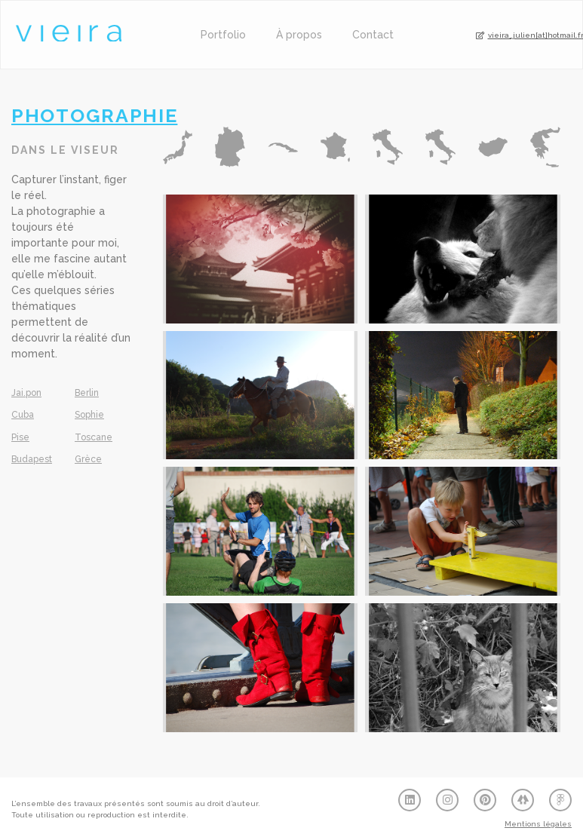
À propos (299, 35)
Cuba (22, 414)
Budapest (31, 459)
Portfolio (223, 35)
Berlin (87, 393)
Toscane (93, 437)
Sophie (89, 414)
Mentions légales (538, 824)
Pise (20, 437)
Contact (373, 35)
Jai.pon (26, 393)
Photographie (94, 115)
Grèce (88, 459)
